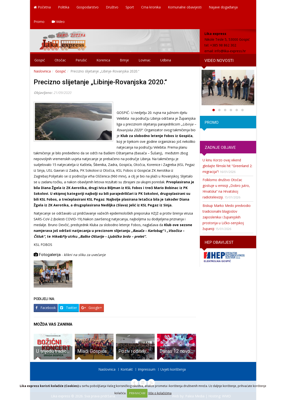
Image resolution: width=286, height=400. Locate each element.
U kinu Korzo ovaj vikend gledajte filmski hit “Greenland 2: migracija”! (227, 166)
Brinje (124, 60)
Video (58, 21)
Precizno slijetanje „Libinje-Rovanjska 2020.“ (100, 82)
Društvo (112, 7)
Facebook (46, 307)
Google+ (91, 307)
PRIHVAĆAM (137, 393)
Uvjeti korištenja (173, 369)
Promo (39, 21)
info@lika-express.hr (230, 51)
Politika (63, 7)
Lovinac (145, 60)
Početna (42, 7)
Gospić (39, 60)
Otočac (60, 60)
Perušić (81, 60)
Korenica (103, 60)
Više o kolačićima (160, 393)
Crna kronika (151, 7)
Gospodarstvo (87, 7)
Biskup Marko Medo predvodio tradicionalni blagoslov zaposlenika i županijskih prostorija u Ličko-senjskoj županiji (227, 217)
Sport (130, 7)
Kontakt (127, 369)
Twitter (68, 307)
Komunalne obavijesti (185, 7)
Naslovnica (42, 71)
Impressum (146, 369)
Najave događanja (223, 7)
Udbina (165, 60)
